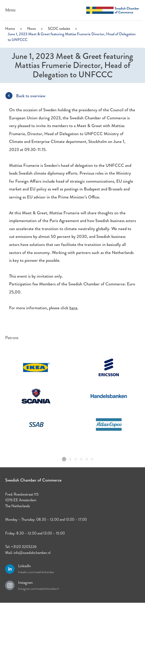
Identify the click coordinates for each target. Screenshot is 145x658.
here (73, 308)
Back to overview (30, 96)
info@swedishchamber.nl (31, 553)
